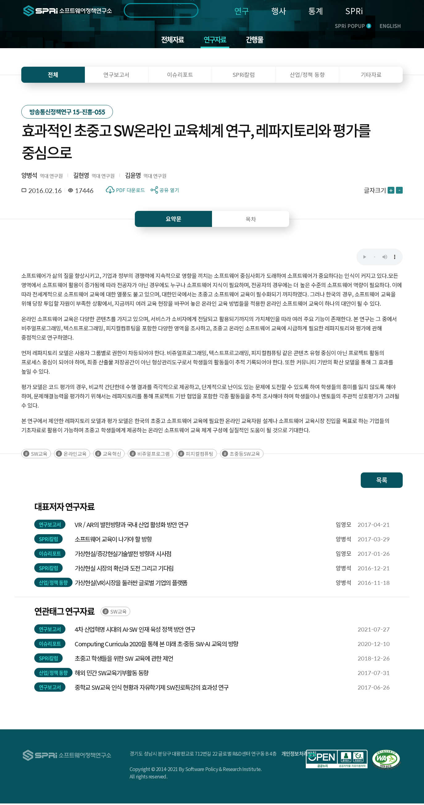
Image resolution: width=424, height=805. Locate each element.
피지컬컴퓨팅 (200, 455)
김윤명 (133, 176)
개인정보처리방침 (299, 755)
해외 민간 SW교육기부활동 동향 (111, 674)
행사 (278, 10)
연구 (241, 10)
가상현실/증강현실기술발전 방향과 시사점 (123, 555)
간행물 (256, 40)
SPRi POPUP (353, 25)
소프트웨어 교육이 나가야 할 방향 (113, 540)
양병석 (29, 176)
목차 (251, 220)
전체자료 (170, 40)
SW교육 (39, 455)
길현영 (81, 176)
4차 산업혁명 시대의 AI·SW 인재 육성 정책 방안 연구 (135, 630)
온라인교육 (75, 455)
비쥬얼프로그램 (153, 455)
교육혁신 (112, 455)
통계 (315, 10)
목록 (381, 481)
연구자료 (215, 40)
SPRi (354, 10)
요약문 (173, 220)
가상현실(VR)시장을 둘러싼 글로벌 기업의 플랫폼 (131, 584)
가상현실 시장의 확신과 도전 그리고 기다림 (124, 569)
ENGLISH (390, 25)
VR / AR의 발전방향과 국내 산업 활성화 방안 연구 (131, 526)
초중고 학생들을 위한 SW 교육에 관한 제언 (124, 659)
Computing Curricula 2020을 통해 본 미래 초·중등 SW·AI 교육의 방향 (156, 645)
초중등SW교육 (245, 455)
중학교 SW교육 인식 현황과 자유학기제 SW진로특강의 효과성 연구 (151, 688)
